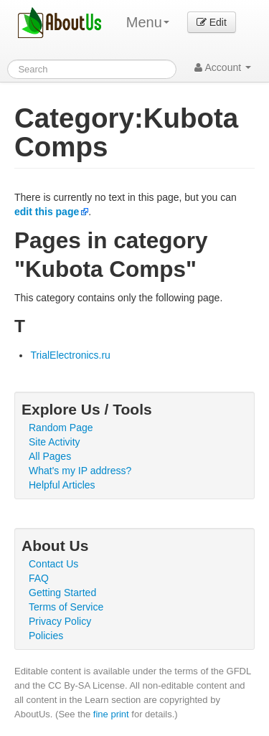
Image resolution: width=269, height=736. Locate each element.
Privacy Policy (60, 621)
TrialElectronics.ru (70, 355)
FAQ (39, 578)
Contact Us (53, 564)
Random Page (61, 427)
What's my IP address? (80, 470)
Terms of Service (66, 607)
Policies (46, 635)
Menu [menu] (147, 22)
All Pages (50, 456)
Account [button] (222, 67)
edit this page (46, 211)
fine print (111, 714)
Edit (212, 22)
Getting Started (62, 592)
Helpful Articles (62, 485)
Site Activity (54, 442)
